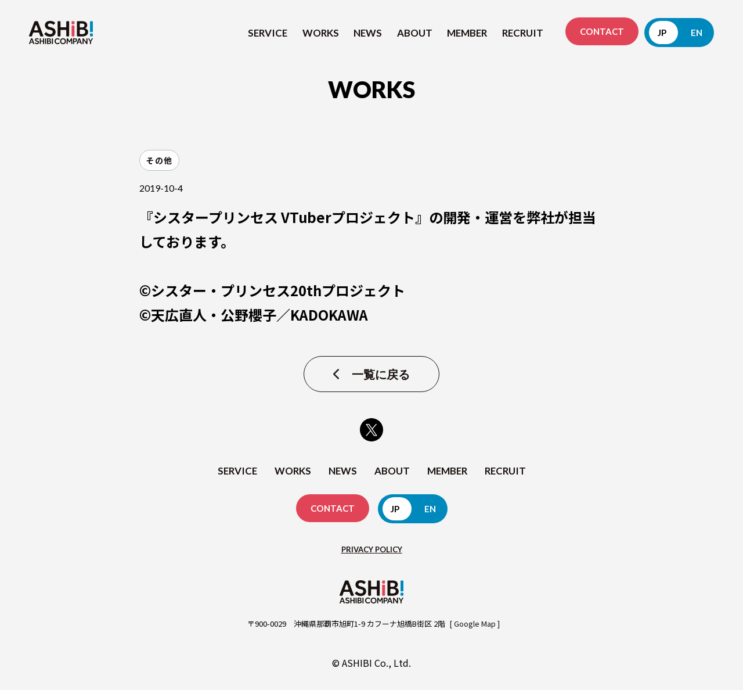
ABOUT (414, 33)
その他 (159, 160)
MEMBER (467, 33)
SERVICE (267, 33)
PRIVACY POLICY (371, 549)
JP (662, 32)
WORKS (320, 33)
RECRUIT (522, 33)
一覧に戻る (381, 374)
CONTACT (602, 31)
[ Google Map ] (474, 623)
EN (696, 32)
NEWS (368, 33)
